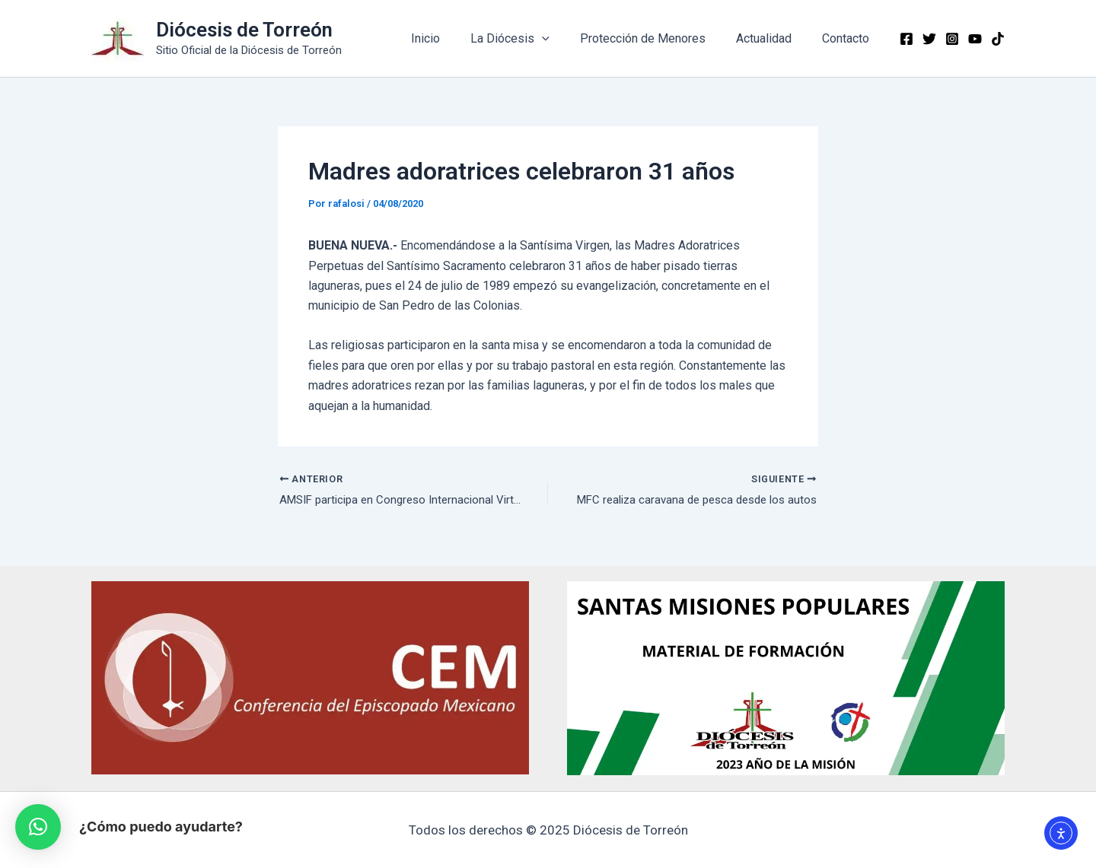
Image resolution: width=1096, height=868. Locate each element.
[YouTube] (975, 39)
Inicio (452, 38)
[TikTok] (998, 39)
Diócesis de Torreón (244, 29)
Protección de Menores (658, 38)
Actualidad (773, 38)
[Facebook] (906, 39)
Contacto (848, 38)
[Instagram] (952, 39)
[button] (38, 827)
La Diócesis (531, 38)
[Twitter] (929, 39)
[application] (563, 38)
